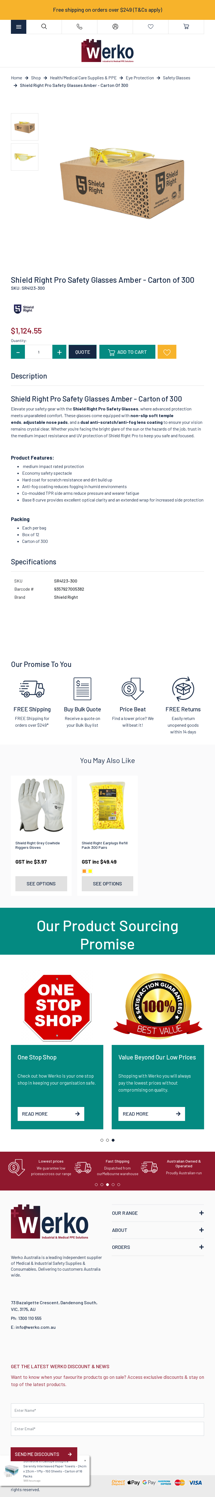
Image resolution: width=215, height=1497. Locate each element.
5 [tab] (120, 1186)
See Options (41, 883)
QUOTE (82, 352)
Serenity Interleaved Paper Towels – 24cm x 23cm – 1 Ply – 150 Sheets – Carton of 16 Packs (54, 1471)
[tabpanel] (57, 1049)
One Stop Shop (37, 1057)
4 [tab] (114, 1186)
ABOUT (119, 1230)
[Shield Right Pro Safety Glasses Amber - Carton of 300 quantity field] (38, 352)
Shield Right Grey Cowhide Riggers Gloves (37, 845)
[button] (167, 352)
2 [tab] (109, 1141)
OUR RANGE (125, 1213)
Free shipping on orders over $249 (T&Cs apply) (107, 9)
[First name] (107, 1410)
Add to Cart (127, 352)
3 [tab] (114, 1141)
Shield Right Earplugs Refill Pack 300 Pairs (105, 845)
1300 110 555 (29, 1318)
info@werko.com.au (36, 1327)
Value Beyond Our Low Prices (157, 1057)
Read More (51, 1114)
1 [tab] (103, 1141)
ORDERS (121, 1247)
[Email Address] (107, 1429)
